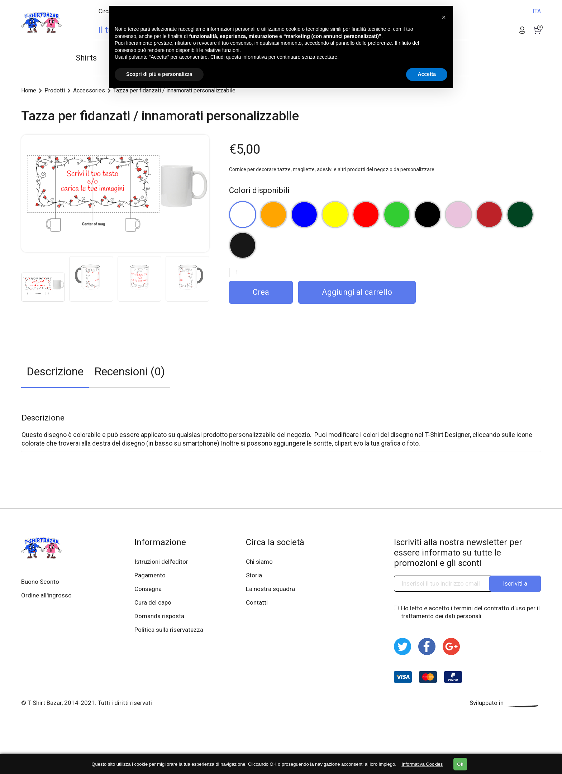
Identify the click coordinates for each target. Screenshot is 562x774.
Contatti (257, 602)
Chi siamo (259, 561)
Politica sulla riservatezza (168, 629)
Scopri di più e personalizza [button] (159, 74)
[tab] (55, 370)
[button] (443, 17)
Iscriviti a (515, 583)
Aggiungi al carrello (357, 292)
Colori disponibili (259, 190)
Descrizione (55, 371)
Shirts (86, 57)
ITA (537, 11)
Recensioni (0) (129, 371)
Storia (254, 575)
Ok (460, 764)
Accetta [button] (427, 74)
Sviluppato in (505, 702)
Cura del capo (152, 602)
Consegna (148, 588)
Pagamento (150, 575)
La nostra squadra (270, 588)
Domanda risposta (159, 616)
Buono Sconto (40, 581)
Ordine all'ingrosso (46, 595)
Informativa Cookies (422, 764)
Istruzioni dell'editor (161, 561)
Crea (261, 292)
